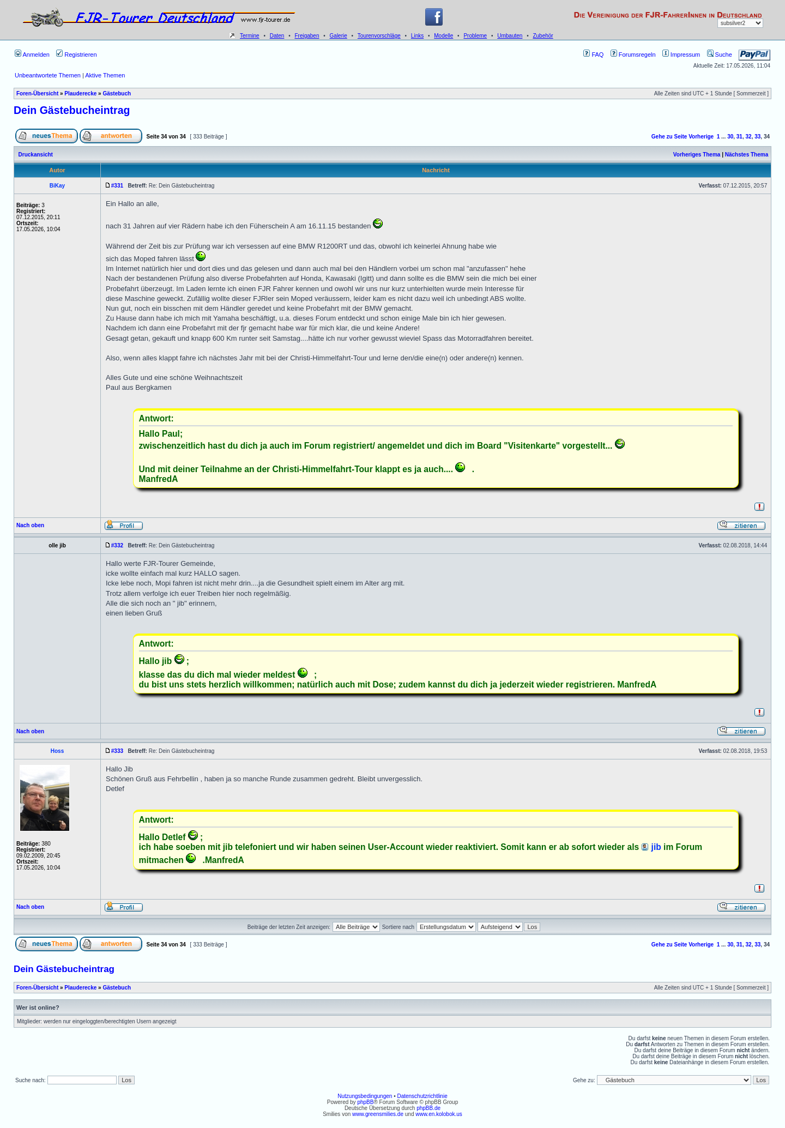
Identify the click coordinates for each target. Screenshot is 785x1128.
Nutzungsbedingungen (364, 1096)
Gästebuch (116, 93)
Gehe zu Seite (669, 137)
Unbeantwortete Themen (48, 75)
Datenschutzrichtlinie (422, 1096)
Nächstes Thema (746, 155)
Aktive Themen (105, 75)
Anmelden (32, 54)
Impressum (681, 54)
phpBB (365, 1102)
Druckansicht (36, 155)
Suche (719, 54)
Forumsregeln (633, 54)
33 (757, 137)
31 (739, 137)
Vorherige (701, 137)
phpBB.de (428, 1108)
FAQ (593, 54)
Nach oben (30, 525)
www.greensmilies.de (377, 1114)
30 (730, 137)
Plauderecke (80, 93)
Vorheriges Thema (697, 155)
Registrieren (76, 54)
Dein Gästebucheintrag (72, 110)
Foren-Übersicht (37, 93)
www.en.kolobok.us (438, 1114)
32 (749, 137)
